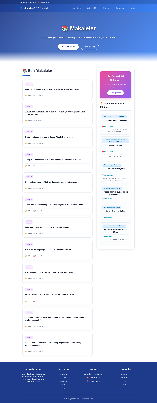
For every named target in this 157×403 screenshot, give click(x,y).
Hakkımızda (120, 8)
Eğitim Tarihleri (92, 8)
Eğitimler (106, 8)
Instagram (123, 377)
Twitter (123, 385)
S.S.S (63, 385)
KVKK (63, 388)
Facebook (123, 374)
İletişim (132, 8)
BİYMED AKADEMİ (34, 7)
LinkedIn (123, 381)
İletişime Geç (90, 47)
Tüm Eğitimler (116, 93)
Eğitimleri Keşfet (68, 46)
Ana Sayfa (77, 8)
